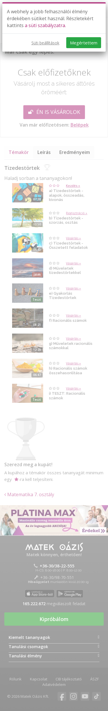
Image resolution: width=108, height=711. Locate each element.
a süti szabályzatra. (45, 25)
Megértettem (83, 43)
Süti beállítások (45, 43)
